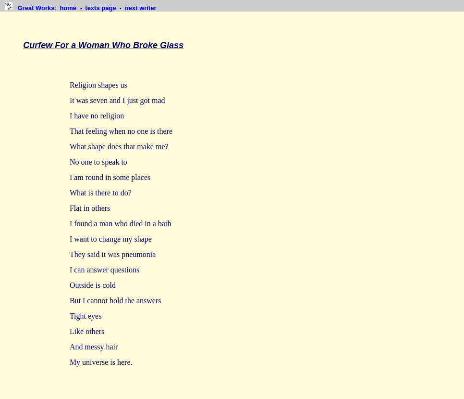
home (69, 8)
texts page (101, 8)
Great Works (35, 8)
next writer (141, 8)
